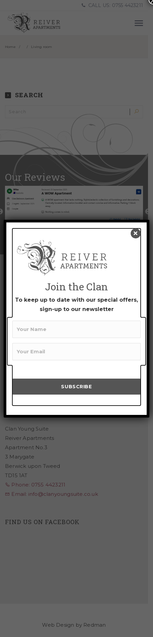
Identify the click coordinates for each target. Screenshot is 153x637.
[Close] (136, 233)
